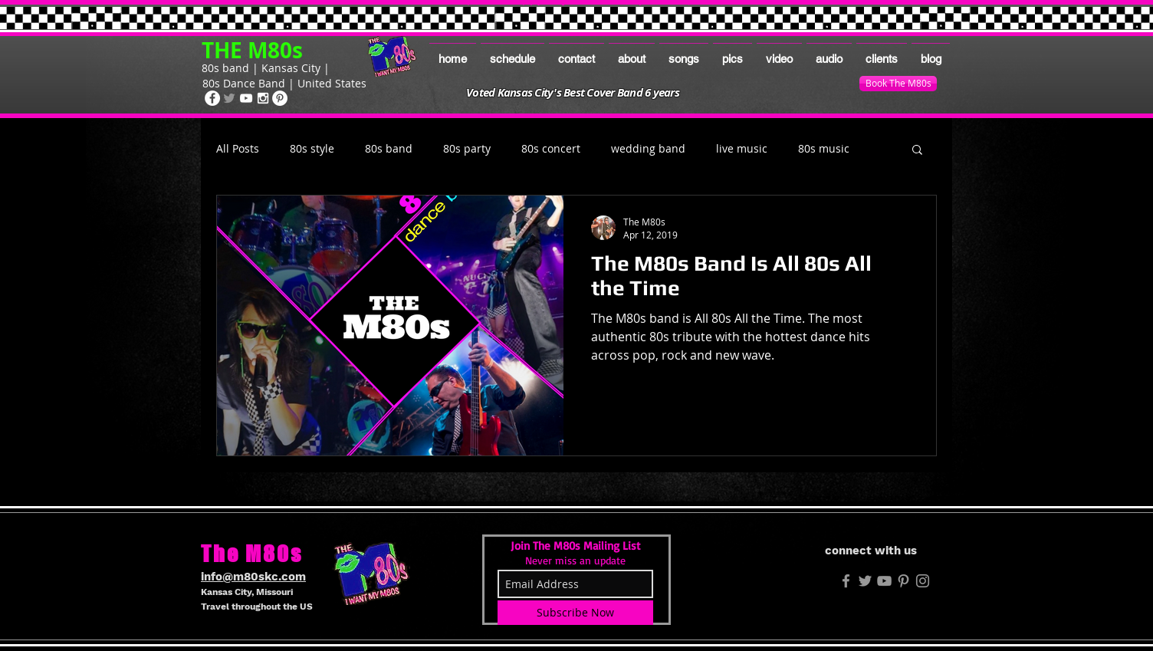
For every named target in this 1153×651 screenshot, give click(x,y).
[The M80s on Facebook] (212, 98)
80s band (388, 149)
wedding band (648, 149)
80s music (823, 149)
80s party (467, 149)
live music (741, 149)
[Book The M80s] (898, 83)
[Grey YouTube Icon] (884, 581)
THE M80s (252, 50)
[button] (917, 151)
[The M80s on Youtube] (246, 98)
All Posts (237, 149)
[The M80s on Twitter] (229, 98)
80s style (312, 149)
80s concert (550, 149)
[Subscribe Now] (575, 612)
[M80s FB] (846, 581)
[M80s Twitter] (865, 581)
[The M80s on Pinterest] (279, 98)
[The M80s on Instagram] (263, 98)
